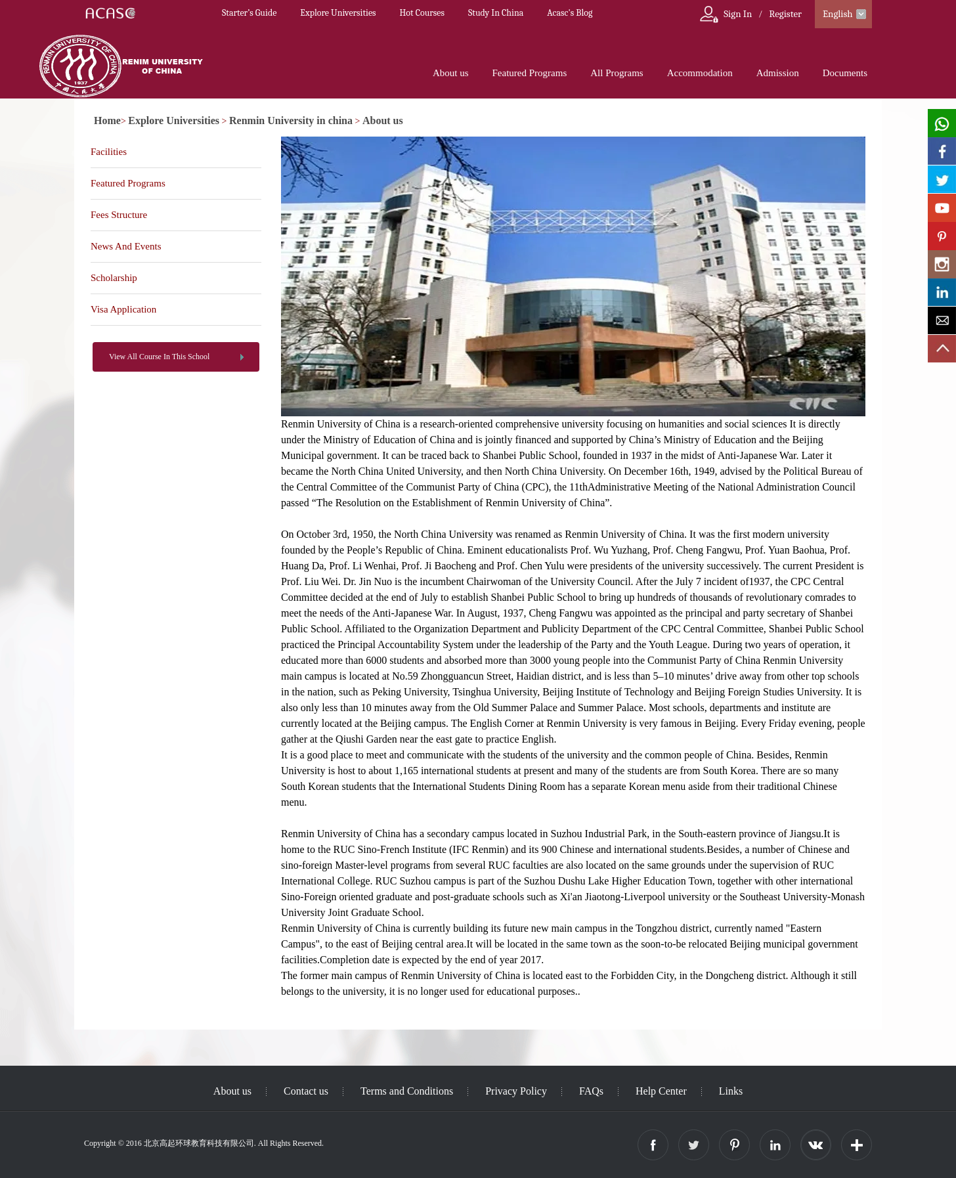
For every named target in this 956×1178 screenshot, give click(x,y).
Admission (777, 73)
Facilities (109, 151)
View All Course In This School (159, 356)
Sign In (738, 14)
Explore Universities (338, 12)
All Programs (616, 73)
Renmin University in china (291, 120)
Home (107, 120)
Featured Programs (529, 73)
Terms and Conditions (406, 1091)
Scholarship (114, 278)
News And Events (126, 246)
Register (785, 14)
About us (451, 73)
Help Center (661, 1091)
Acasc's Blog (569, 12)
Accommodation (700, 73)
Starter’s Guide (249, 12)
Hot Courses (422, 12)
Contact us (306, 1091)
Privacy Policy (516, 1091)
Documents (845, 73)
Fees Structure (119, 214)
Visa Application (123, 309)
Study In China (495, 12)
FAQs (591, 1091)
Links (731, 1091)
